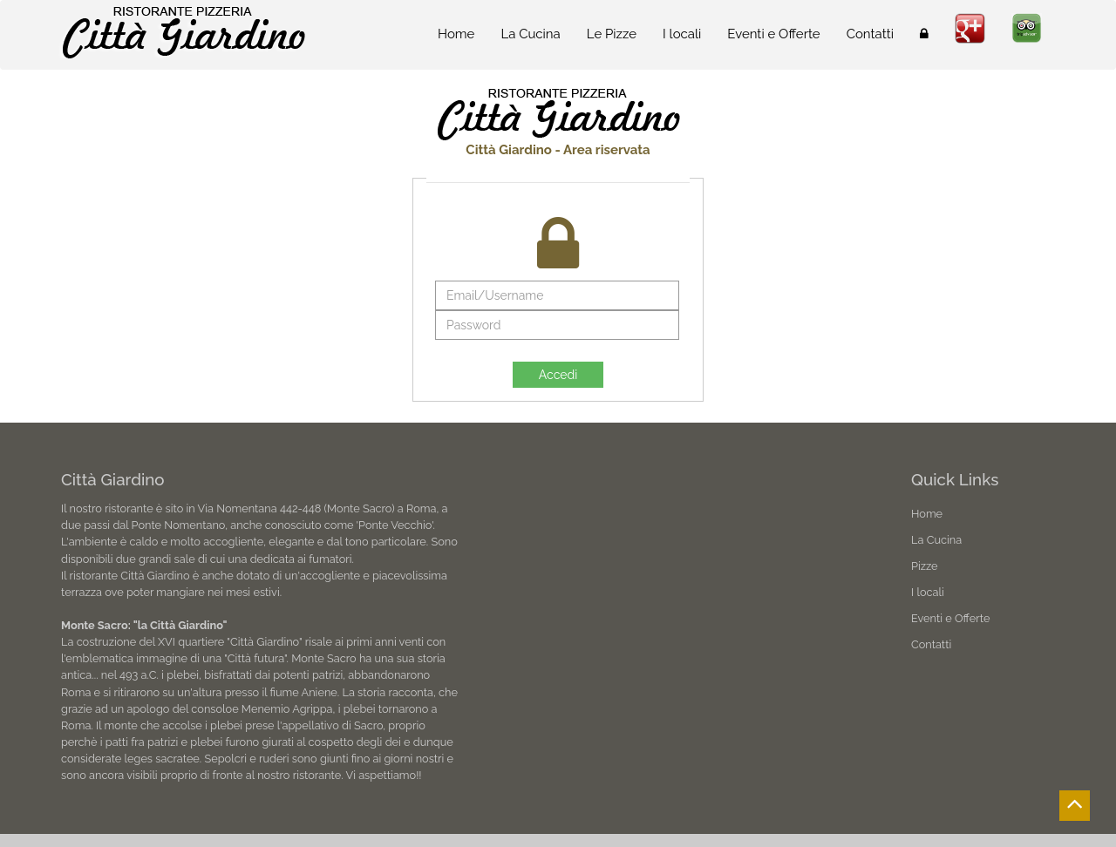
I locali (682, 34)
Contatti (870, 34)
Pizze (924, 566)
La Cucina (530, 34)
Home (456, 34)
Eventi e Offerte (773, 34)
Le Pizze (611, 34)
